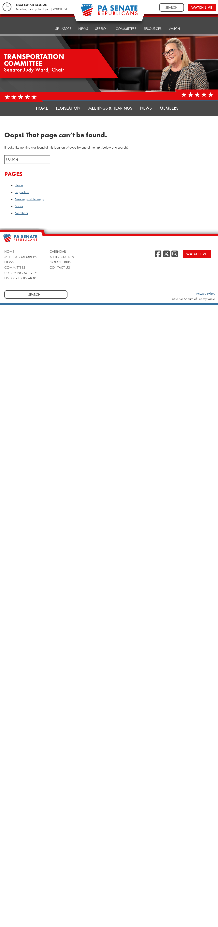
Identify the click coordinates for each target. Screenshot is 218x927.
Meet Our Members (20, 256)
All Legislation (62, 256)
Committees (126, 28)
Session (102, 28)
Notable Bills (60, 262)
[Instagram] (174, 254)
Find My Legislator (20, 278)
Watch (174, 28)
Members (169, 108)
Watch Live (201, 7)
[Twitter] (166, 254)
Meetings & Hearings (110, 108)
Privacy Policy (205, 294)
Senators (63, 28)
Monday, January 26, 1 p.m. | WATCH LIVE (41, 9)
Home (43, 28)
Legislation (68, 108)
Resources (152, 28)
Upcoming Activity (20, 272)
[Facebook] (158, 254)
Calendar (58, 251)
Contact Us (60, 267)
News (83, 28)
